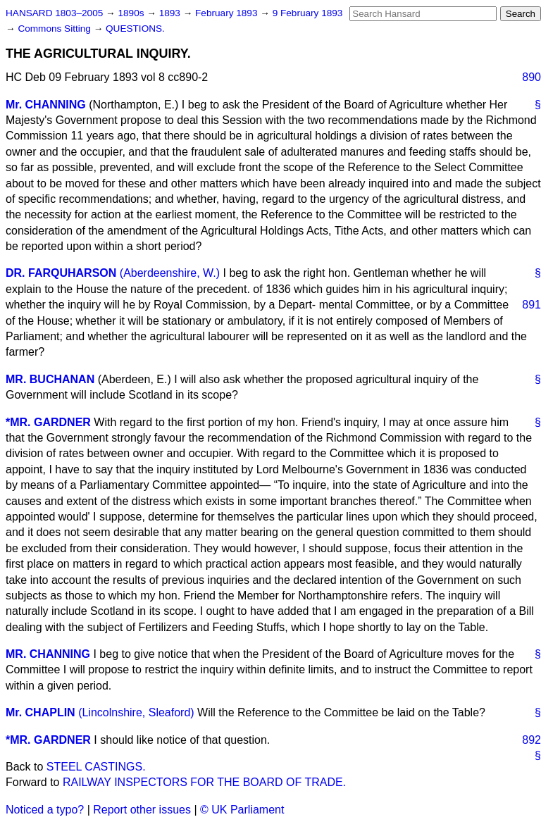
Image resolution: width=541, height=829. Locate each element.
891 (531, 305)
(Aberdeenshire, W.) (170, 273)
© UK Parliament (242, 810)
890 (531, 77)
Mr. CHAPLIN (40, 712)
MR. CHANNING (48, 654)
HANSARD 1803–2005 (54, 13)
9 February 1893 (308, 13)
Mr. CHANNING (46, 105)
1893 (171, 13)
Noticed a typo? (45, 810)
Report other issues (142, 810)
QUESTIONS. (135, 28)
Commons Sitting (55, 28)
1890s (132, 13)
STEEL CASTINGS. (96, 767)
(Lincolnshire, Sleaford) (136, 712)
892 (531, 740)
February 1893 (227, 13)
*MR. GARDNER (48, 422)
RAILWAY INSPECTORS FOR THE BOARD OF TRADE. (204, 782)
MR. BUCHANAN (50, 379)
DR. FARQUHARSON (61, 273)
